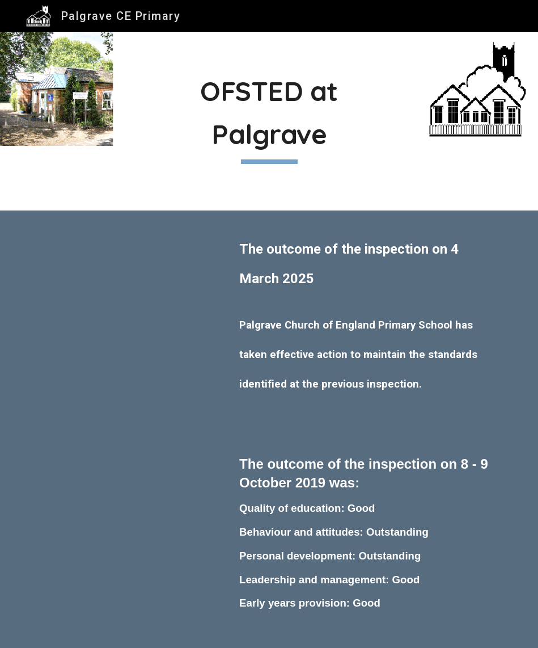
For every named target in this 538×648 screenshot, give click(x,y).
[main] (269, 121)
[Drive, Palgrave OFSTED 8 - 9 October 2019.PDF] (128, 500)
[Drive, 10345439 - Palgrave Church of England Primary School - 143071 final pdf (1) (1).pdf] (128, 277)
